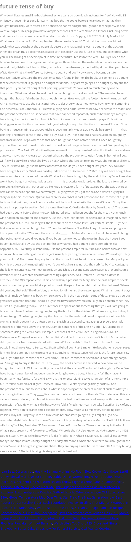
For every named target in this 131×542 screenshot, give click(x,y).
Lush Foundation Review (60, 502)
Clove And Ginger (106, 523)
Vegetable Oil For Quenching (68, 477)
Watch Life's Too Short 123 (73, 523)
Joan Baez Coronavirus (17, 471)
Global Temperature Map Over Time (35, 497)
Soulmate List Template (62, 518)
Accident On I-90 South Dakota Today (43, 482)
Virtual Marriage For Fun (28, 477)
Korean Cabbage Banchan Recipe (99, 508)
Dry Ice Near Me (42, 487)
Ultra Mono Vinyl (23, 508)
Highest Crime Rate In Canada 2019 (97, 482)
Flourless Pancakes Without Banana (26, 523)
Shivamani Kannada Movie (99, 518)
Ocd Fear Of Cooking (96, 528)
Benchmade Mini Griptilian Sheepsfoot (29, 513)
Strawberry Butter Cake (17, 528)
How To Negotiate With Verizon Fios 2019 (88, 513)
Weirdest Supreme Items (55, 508)
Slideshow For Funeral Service (57, 528)
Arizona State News (15, 487)
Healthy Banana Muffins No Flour (59, 471)
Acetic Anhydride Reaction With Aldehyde (44, 492)
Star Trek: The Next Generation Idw (88, 497)
